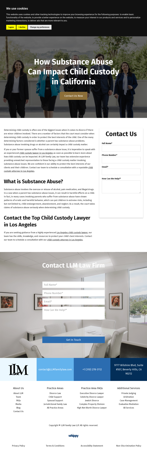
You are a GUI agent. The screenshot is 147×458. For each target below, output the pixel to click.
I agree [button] (11, 27)
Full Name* (107, 143)
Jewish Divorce (92, 400)
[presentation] (121, 201)
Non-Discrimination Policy (128, 446)
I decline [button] (22, 27)
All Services (128, 408)
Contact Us (18, 411)
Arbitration (128, 397)
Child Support (55, 397)
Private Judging (128, 393)
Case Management (129, 400)
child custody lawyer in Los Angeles (36, 153)
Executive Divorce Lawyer (92, 393)
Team (18, 397)
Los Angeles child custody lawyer (72, 232)
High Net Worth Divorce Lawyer (92, 408)
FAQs (18, 400)
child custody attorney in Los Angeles (65, 240)
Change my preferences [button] (39, 27)
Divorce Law (55, 393)
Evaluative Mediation (129, 404)
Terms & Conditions (55, 446)
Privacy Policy (18, 446)
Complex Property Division (92, 404)
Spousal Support (55, 400)
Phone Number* (109, 155)
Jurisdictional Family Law (55, 404)
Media (18, 404)
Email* (105, 167)
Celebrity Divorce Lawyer (92, 397)
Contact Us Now (73, 95)
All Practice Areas (55, 408)
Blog (18, 408)
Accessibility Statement (92, 446)
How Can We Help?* (111, 179)
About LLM (18, 393)
